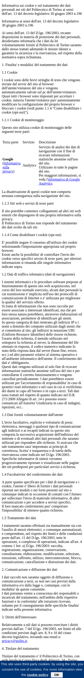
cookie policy (37, 675)
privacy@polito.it (14, 641)
